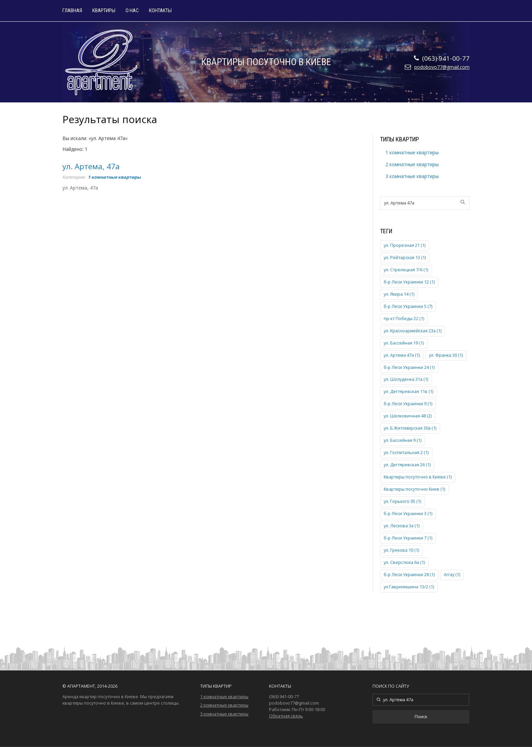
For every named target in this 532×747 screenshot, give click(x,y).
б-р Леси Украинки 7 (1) (408, 538)
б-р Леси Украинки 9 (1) (408, 404)
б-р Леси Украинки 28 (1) (409, 574)
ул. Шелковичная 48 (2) (408, 416)
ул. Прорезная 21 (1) (404, 245)
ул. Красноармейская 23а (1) (412, 331)
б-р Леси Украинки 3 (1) (408, 513)
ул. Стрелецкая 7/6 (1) (406, 270)
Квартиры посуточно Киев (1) (414, 489)
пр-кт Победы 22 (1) (404, 318)
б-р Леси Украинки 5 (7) (408, 306)
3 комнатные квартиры (412, 176)
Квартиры (103, 10)
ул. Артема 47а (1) (402, 355)
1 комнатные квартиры (114, 177)
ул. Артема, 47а (91, 166)
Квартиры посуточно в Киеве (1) (418, 477)
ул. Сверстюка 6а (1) (404, 562)
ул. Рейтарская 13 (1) (405, 257)
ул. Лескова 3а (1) (401, 526)
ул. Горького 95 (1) (402, 501)
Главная (72, 10)
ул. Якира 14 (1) (399, 294)
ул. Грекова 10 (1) (401, 550)
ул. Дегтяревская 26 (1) (407, 465)
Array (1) (452, 574)
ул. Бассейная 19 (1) (404, 343)
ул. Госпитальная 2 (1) (406, 452)
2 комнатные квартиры (412, 164)
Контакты (160, 10)
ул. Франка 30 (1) (446, 355)
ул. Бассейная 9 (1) (402, 440)
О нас (132, 10)
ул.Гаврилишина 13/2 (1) (409, 587)
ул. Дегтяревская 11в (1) (408, 391)
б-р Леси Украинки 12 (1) (409, 282)
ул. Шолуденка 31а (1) (406, 379)
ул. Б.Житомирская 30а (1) (410, 428)
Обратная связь (286, 716)
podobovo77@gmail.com (442, 67)
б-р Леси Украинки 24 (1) (409, 367)
